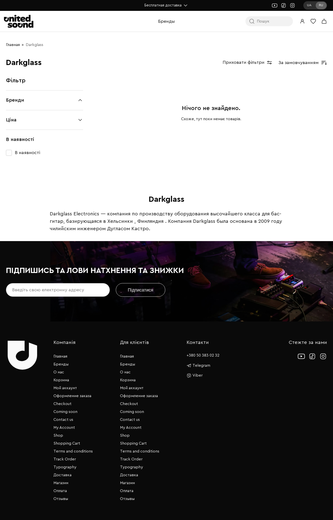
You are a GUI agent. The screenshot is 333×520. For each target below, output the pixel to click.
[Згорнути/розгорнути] (80, 100)
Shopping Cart (66, 443)
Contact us (63, 420)
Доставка (62, 475)
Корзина (61, 380)
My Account (64, 428)
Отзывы (60, 499)
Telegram (198, 365)
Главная (13, 45)
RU (321, 5)
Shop (58, 435)
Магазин (60, 483)
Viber (195, 375)
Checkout (62, 404)
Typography (64, 467)
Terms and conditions (73, 451)
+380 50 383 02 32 (203, 355)
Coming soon (65, 412)
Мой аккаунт (65, 388)
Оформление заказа (72, 396)
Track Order (64, 459)
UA (309, 5)
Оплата (60, 491)
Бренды (166, 21)
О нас (58, 372)
